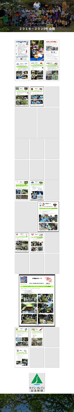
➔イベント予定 (20, 11)
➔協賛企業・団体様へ (30, 11)
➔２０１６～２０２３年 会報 (37, 13)
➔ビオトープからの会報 (52, 11)
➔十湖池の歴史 (40, 11)
